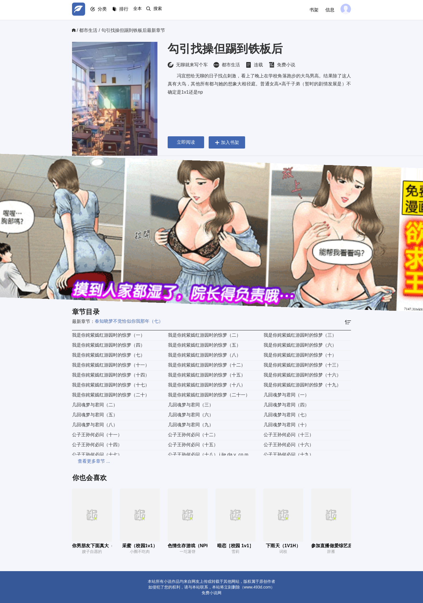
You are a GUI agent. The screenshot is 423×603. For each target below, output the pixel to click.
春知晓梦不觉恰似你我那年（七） (129, 321)
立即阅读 (186, 142)
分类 (105, 10)
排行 (129, 10)
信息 (327, 9)
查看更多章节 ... (88, 461)
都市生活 (88, 30)
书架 (311, 9)
